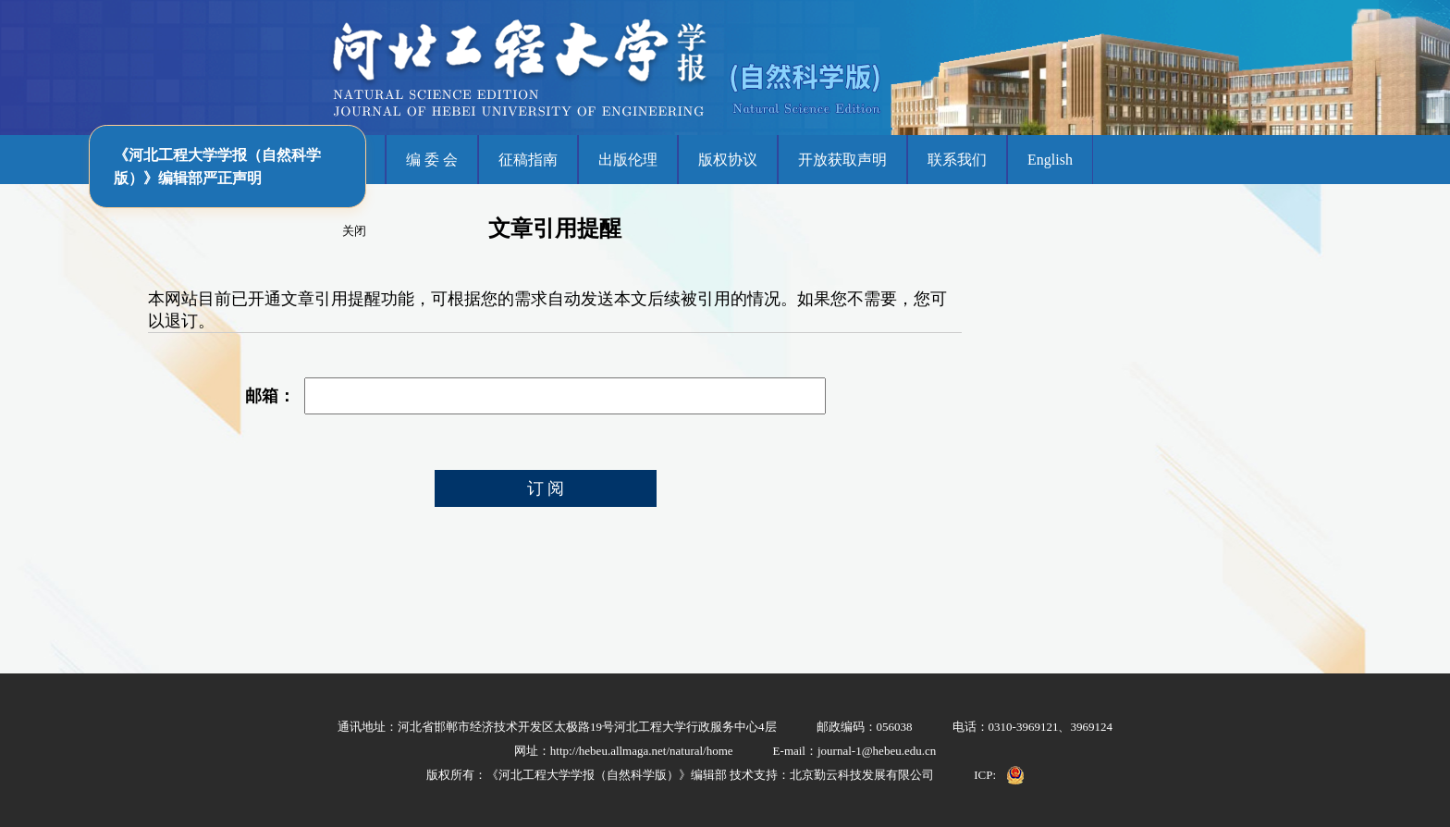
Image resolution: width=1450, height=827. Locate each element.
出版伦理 (627, 159)
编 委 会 (432, 159)
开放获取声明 (842, 159)
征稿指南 (528, 159)
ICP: (985, 775)
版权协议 (727, 159)
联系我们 (957, 159)
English (1050, 159)
